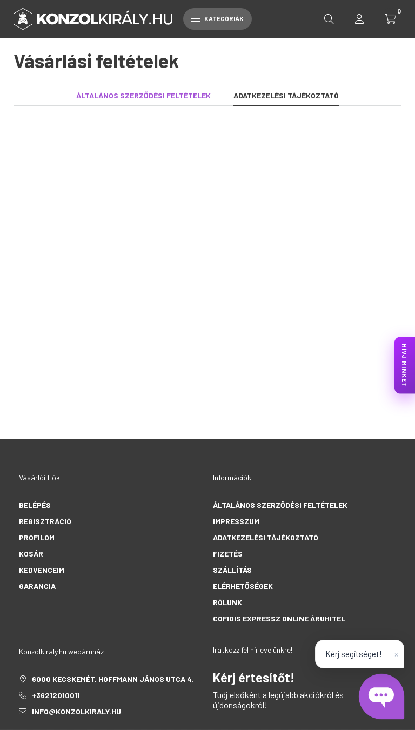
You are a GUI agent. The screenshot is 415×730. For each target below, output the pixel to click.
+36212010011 (56, 695)
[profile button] (359, 19)
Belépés (35, 505)
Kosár (31, 553)
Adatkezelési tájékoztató (265, 537)
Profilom (37, 537)
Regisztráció (45, 521)
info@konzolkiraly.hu (76, 711)
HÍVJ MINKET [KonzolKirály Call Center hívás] (405, 365)
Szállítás (232, 569)
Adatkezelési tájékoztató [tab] (286, 95)
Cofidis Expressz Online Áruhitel (279, 618)
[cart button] (390, 19)
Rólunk (227, 602)
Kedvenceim (41, 569)
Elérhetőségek (243, 586)
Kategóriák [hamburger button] (217, 18)
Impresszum (236, 521)
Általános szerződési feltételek (280, 505)
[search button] (329, 19)
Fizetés (228, 553)
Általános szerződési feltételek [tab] (143, 95)
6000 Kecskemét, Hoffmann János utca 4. (113, 679)
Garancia (37, 586)
